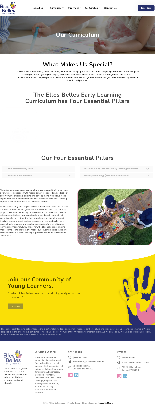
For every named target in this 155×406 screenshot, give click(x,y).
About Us (39, 8)
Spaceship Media (105, 403)
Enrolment (74, 8)
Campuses (57, 8)
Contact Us (110, 8)
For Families (93, 8)
